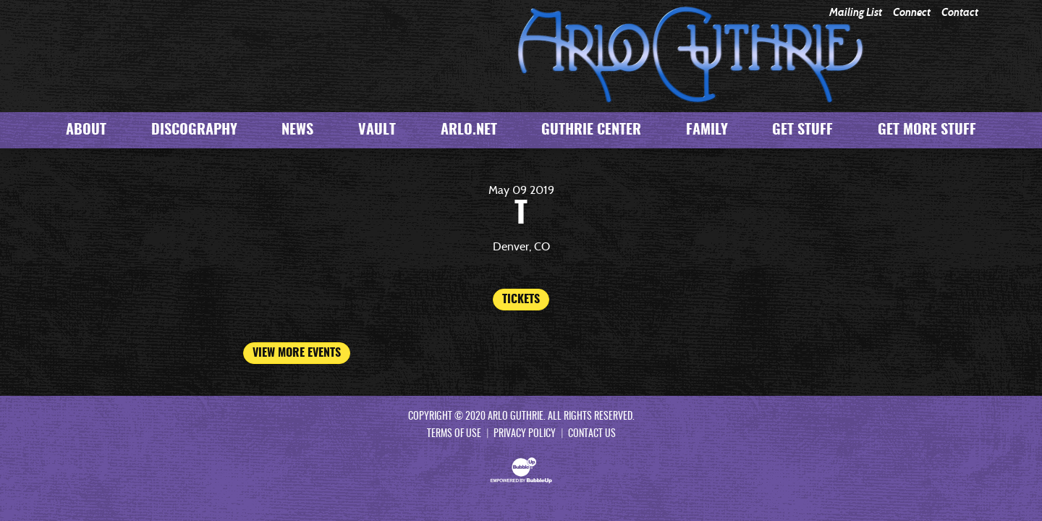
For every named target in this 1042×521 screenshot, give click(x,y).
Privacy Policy (525, 434)
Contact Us (592, 434)
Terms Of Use (454, 434)
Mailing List (855, 12)
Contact (959, 12)
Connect (912, 12)
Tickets (521, 299)
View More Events (297, 353)
